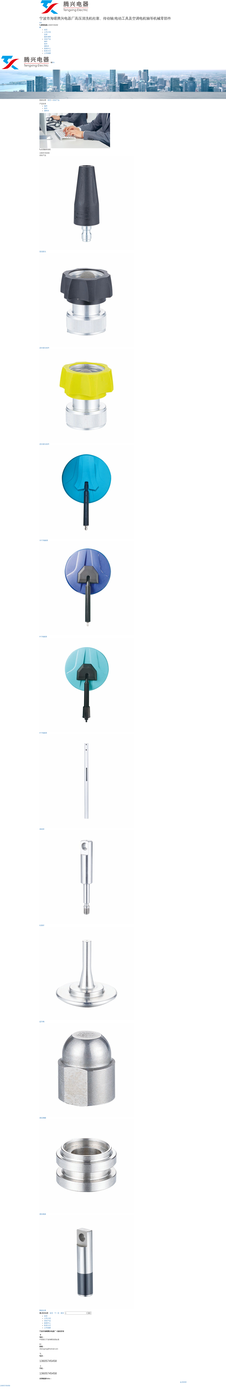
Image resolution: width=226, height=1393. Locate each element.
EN (40, 23)
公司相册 (47, 53)
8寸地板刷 (43, 637)
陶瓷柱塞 (42, 1310)
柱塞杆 (41, 925)
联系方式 (47, 51)
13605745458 (5, 1386)
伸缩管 (41, 829)
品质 (45, 34)
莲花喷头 (42, 251)
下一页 (57, 1313)
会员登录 (183, 1382)
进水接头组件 (44, 348)
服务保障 (47, 37)
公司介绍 (47, 32)
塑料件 (46, 46)
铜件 (45, 41)
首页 (45, 30)
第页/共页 (43, 1313)
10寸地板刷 (43, 540)
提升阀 (41, 1022)
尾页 (62, 1313)
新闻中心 (47, 48)
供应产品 (47, 39)
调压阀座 (42, 1214)
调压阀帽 (42, 1118)
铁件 (45, 44)
